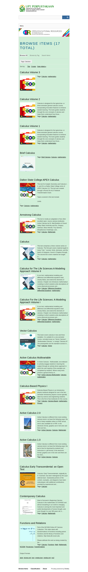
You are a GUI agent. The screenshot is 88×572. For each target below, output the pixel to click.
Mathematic (51, 232)
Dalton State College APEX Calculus (39, 179)
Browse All (23, 55)
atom (21, 558)
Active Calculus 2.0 (30, 413)
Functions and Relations (33, 523)
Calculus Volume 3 (30, 72)
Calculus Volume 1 (30, 126)
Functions (51, 544)
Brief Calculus (27, 153)
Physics (39, 403)
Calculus (44, 76)
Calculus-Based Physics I (33, 386)
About (45, 569)
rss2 (52, 558)
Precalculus (30, 547)
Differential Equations (44, 290)
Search (67, 17)
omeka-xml (47, 558)
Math (56, 544)
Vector (50, 346)
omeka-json (39, 558)
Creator (33, 66)
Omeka (66, 569)
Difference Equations (54, 288)
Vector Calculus (28, 330)
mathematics (52, 76)
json (33, 558)
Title (28, 66)
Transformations (39, 547)
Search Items (46, 55)
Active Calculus (46, 430)
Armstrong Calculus (30, 214)
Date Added (41, 66)
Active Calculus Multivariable (35, 357)
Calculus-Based (53, 401)
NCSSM (22, 547)
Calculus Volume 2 (30, 99)
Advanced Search (64, 17)
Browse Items (23, 569)
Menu (22, 26)
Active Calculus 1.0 (30, 439)
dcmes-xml (27, 558)
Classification (35, 569)
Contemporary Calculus (32, 496)
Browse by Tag (34, 55)
